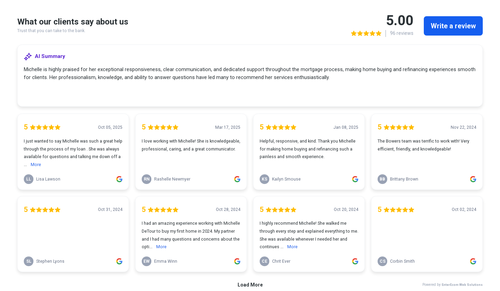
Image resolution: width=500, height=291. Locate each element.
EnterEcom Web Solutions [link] (462, 285)
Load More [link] (250, 285)
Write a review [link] (453, 26)
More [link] (36, 164)
